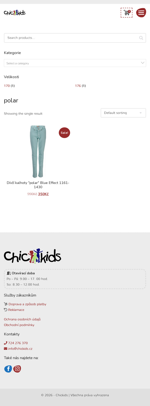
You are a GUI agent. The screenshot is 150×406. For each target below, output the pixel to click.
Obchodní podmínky (19, 325)
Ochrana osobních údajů (22, 319)
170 (7, 86)
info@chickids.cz (18, 348)
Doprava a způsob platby (27, 304)
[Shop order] (123, 113)
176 (78, 86)
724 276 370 (16, 343)
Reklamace (16, 310)
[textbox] (76, 63)
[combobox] (75, 63)
